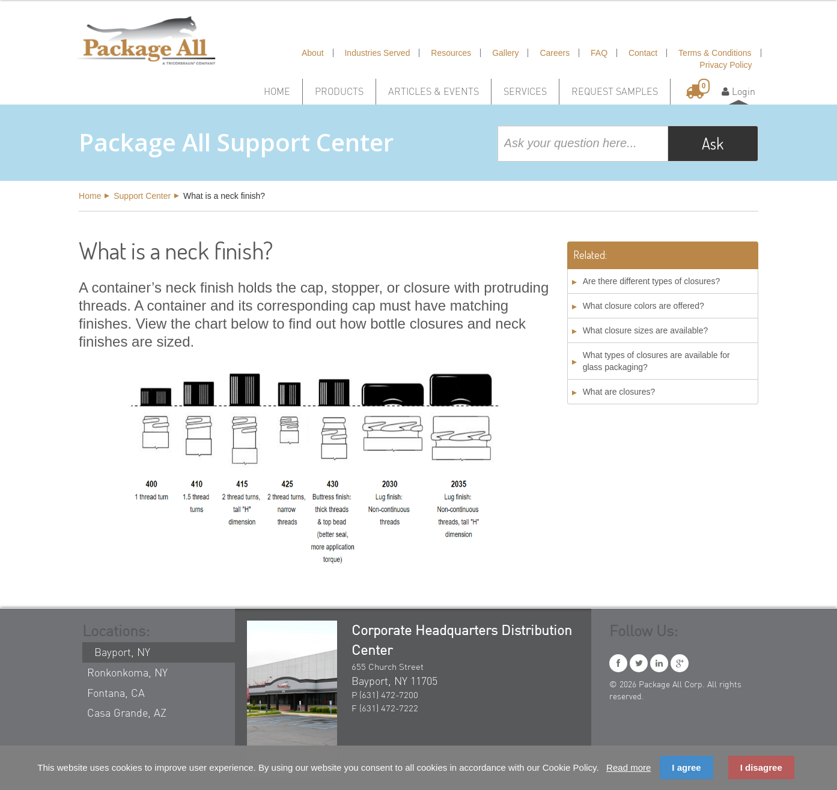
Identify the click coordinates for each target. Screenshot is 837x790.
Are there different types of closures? (651, 281)
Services (525, 91)
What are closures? (619, 392)
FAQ (599, 53)
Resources (451, 53)
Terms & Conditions (714, 53)
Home (277, 91)
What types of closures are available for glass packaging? (656, 361)
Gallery (505, 53)
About (313, 53)
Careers (555, 53)
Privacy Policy (725, 65)
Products (339, 91)
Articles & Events (433, 91)
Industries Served (377, 53)
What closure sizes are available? (645, 330)
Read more (628, 767)
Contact (643, 53)
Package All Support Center (236, 142)
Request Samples (614, 91)
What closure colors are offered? (643, 306)
